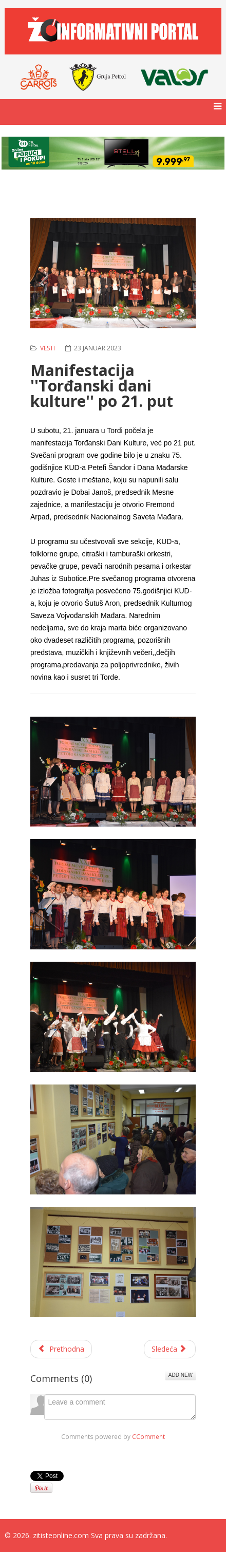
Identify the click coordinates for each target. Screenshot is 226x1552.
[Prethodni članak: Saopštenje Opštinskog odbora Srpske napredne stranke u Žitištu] (61, 1349)
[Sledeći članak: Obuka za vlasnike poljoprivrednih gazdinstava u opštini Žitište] (170, 1349)
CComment (148, 1436)
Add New (180, 1375)
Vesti (47, 348)
